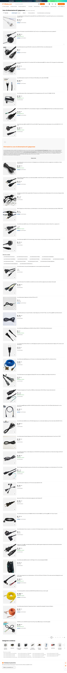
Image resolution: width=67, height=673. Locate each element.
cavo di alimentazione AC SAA (9, 654)
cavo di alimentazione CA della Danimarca (26, 263)
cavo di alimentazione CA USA (38, 653)
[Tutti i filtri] (6, 13)
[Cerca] (42, 4)
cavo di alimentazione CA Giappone (39, 654)
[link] (65, 663)
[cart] (52, 4)
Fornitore (25, 22)
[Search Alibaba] (26, 4)
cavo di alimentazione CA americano (9, 256)
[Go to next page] (62, 637)
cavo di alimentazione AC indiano (35, 256)
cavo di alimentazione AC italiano (9, 261)
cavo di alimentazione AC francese (24, 655)
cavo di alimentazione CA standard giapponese (47, 261)
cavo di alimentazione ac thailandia (24, 653)
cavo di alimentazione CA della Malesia (48, 256)
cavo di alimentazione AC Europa (38, 657)
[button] (38, 4)
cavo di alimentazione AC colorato (33, 261)
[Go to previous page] (49, 637)
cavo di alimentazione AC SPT (38, 655)
